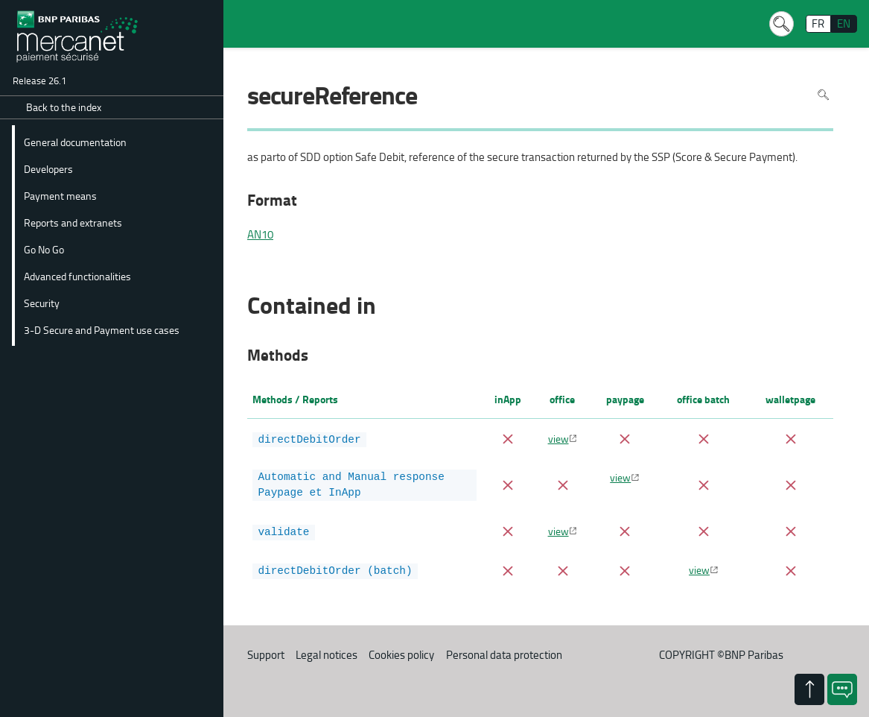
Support (265, 652)
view (558, 438)
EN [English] (843, 23)
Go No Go (44, 248)
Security (42, 302)
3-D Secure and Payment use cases (101, 329)
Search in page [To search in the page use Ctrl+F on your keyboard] (823, 94)
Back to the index (63, 107)
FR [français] (818, 23)
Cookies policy (401, 652)
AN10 (260, 235)
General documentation (75, 141)
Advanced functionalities (77, 275)
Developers (48, 168)
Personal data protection (504, 652)
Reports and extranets (73, 222)
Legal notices (326, 652)
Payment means (60, 195)
